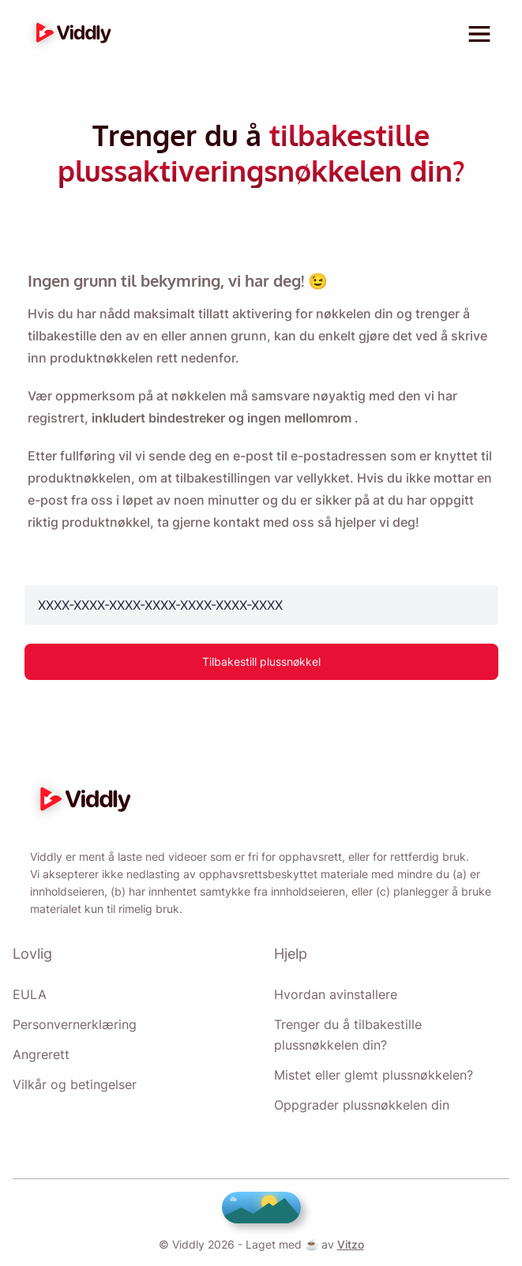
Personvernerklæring (75, 1024)
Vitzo (346, 1244)
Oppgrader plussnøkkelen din (362, 1105)
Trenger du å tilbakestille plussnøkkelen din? (391, 1035)
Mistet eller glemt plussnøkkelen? (373, 1075)
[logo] (69, 34)
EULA (28, 994)
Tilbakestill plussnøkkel (261, 648)
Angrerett (41, 1054)
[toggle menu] (479, 34)
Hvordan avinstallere (335, 994)
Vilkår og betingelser (74, 1084)
